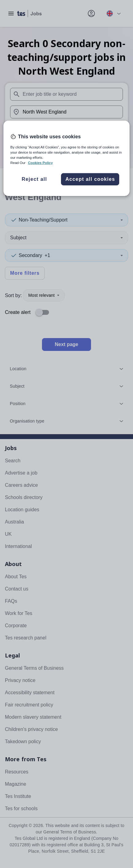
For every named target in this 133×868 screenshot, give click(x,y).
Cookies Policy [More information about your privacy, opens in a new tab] (40, 163)
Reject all (34, 179)
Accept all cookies (90, 179)
